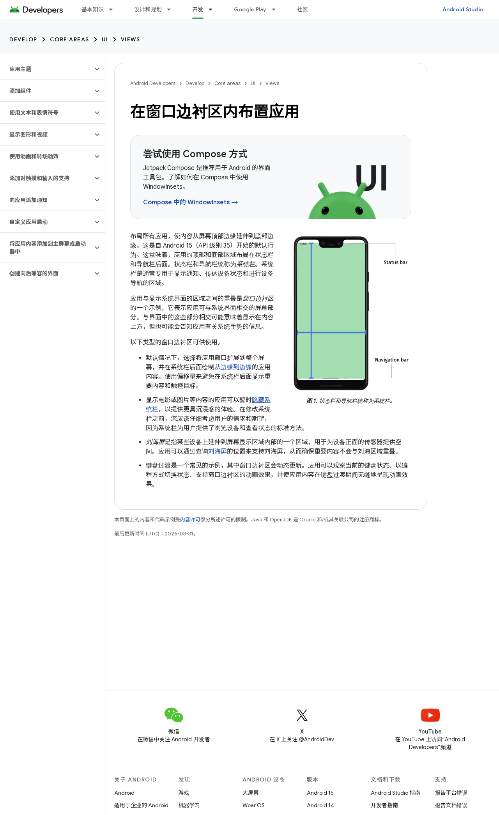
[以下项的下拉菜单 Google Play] (277, 9)
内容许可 (190, 519)
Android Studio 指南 (395, 792)
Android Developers (152, 83)
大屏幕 (250, 792)
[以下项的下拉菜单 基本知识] (114, 9)
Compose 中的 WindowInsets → (190, 202)
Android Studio (463, 9)
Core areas (69, 39)
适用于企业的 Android (141, 805)
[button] (46, 69)
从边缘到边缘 (233, 367)
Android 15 (320, 792)
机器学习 (189, 805)
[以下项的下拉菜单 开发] (214, 9)
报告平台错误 (451, 792)
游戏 (184, 792)
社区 (302, 9)
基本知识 (92, 9)
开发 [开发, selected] (197, 9)
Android (124, 792)
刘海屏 (217, 451)
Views (130, 39)
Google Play (250, 9)
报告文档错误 (451, 805)
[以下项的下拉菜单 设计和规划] (172, 9)
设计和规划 (148, 9)
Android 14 (320, 805)
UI (105, 39)
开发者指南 (384, 805)
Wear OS (253, 805)
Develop (23, 39)
